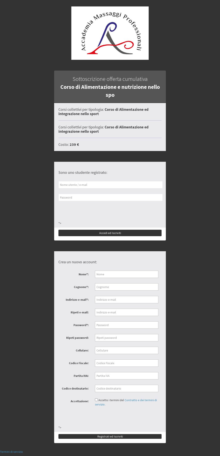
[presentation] (91, 212)
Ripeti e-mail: (80, 312)
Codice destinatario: (75, 388)
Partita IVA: (81, 376)
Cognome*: (81, 287)
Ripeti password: (77, 338)
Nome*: (84, 274)
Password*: (81, 325)
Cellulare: (82, 350)
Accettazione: (80, 401)
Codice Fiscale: (79, 363)
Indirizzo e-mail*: (77, 300)
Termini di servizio (11, 452)
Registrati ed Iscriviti (110, 436)
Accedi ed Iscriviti (110, 233)
